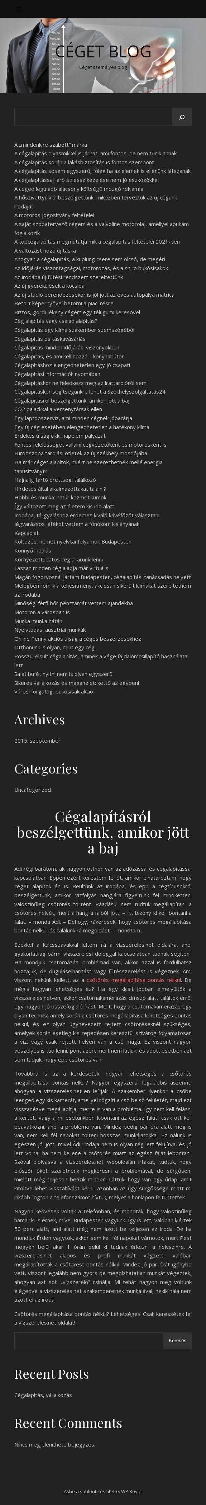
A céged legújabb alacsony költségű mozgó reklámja (78, 188)
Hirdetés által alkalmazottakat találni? (60, 488)
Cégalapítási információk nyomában (57, 373)
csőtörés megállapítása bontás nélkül (134, 979)
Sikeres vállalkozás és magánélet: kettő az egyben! (76, 682)
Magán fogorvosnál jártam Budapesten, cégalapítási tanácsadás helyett (102, 576)
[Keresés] (182, 117)
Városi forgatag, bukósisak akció (53, 691)
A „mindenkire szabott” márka (50, 144)
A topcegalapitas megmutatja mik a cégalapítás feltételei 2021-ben (97, 241)
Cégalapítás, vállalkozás (43, 1394)
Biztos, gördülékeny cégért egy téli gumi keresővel (77, 312)
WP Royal (131, 1491)
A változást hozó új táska (45, 250)
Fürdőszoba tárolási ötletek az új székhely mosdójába (80, 453)
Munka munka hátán (38, 621)
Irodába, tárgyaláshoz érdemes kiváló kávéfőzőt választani (86, 515)
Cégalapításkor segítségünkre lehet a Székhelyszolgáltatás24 (90, 391)
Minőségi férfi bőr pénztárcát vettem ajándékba (73, 603)
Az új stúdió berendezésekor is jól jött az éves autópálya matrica (94, 294)
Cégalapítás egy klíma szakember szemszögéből (74, 329)
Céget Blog (103, 51)
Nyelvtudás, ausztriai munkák (50, 629)
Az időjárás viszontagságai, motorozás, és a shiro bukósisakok (91, 268)
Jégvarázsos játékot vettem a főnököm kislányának (76, 523)
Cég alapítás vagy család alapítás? (55, 320)
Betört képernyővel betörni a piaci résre (64, 303)
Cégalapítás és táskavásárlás (50, 338)
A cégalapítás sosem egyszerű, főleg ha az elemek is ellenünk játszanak (102, 170)
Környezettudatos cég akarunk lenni (58, 559)
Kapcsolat (26, 532)
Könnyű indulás (32, 550)
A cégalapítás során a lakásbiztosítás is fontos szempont (84, 162)
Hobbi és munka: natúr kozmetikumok (60, 497)
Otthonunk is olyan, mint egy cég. (55, 647)
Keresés (177, 1340)
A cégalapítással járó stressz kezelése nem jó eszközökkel (86, 179)
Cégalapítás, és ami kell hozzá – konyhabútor (69, 356)
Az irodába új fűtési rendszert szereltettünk (68, 277)
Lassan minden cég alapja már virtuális (61, 568)
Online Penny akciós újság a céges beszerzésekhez (77, 638)
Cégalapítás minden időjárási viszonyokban (66, 347)
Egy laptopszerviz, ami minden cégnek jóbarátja (73, 418)
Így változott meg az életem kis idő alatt (64, 506)
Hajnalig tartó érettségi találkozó (55, 479)
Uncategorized (32, 789)
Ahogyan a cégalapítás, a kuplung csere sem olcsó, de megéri (89, 259)
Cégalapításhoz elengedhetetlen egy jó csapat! (72, 364)
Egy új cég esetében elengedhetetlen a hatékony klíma (81, 427)
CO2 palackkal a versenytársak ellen (58, 409)
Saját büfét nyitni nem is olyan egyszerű (63, 673)
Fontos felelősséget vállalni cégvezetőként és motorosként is (90, 444)
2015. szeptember (37, 740)
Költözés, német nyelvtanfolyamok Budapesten (72, 541)
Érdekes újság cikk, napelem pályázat (60, 435)
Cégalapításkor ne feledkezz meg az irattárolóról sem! (81, 382)
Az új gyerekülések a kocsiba (49, 285)
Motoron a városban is (42, 612)
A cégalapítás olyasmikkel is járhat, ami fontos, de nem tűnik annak (95, 153)
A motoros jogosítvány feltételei (54, 214)
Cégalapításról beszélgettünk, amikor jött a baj (71, 400)
